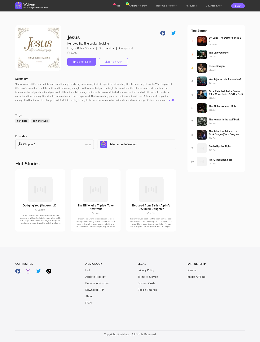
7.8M (213, 70)
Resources (191, 5)
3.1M (213, 163)
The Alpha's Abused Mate (222, 106)
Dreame (191, 270)
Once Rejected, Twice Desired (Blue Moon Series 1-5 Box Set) (226, 93)
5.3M (213, 123)
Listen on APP (113, 61)
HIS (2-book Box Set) (220, 159)
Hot (118, 5)
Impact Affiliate (196, 277)
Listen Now (82, 62)
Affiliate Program (138, 5)
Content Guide (146, 283)
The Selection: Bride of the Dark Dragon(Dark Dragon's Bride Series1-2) (224, 133)
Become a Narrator (166, 5)
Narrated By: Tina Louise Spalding (88, 43)
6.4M (213, 110)
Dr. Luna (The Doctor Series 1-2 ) (225, 39)
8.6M (213, 56)
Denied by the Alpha (220, 146)
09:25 (88, 144)
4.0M (213, 138)
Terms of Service (148, 277)
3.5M (213, 150)
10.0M (214, 44)
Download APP (94, 290)
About (89, 296)
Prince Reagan (217, 66)
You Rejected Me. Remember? (225, 79)
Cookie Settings (147, 290)
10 (192, 161)
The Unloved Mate (219, 52)
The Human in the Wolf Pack (224, 119)
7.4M (213, 83)
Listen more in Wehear (123, 144)
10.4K (72, 52)
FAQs (88, 303)
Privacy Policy (146, 270)
